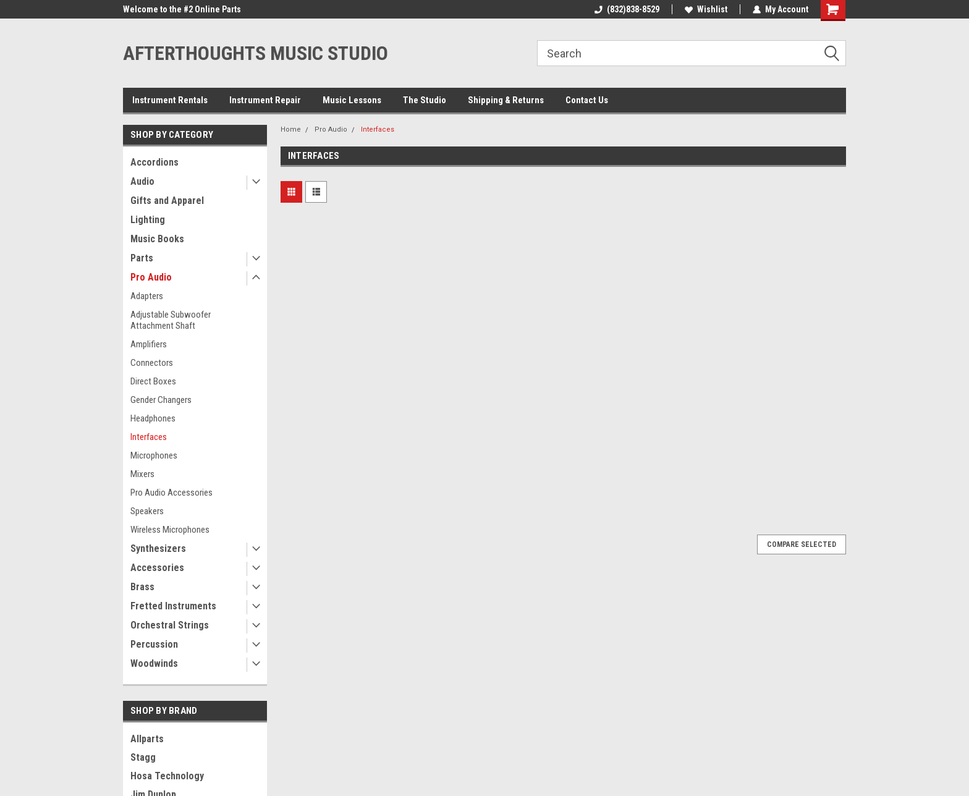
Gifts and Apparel (167, 200)
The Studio (424, 100)
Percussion (154, 644)
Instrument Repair (265, 100)
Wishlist (706, 9)
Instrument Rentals (170, 100)
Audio (142, 181)
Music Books (157, 239)
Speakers (147, 511)
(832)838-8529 (627, 9)
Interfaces (148, 436)
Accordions (154, 162)
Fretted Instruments (173, 606)
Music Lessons (352, 100)
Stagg (143, 757)
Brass (142, 587)
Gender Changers (161, 399)
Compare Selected (801, 544)
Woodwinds (154, 663)
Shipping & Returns (506, 100)
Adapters (146, 296)
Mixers (142, 474)
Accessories (157, 568)
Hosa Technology (167, 776)
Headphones (153, 418)
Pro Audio (151, 277)
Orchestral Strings (169, 625)
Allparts (147, 739)
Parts (141, 258)
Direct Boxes (153, 381)
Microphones (153, 455)
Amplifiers (148, 344)
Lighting (147, 220)
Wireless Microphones (169, 529)
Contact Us (586, 100)
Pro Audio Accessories (171, 492)
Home (291, 129)
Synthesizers (158, 548)
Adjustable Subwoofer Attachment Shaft (170, 320)
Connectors (151, 362)
